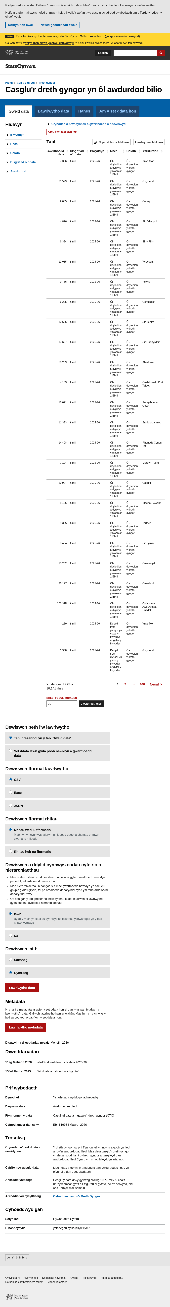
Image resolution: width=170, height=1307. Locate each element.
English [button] (103, 53)
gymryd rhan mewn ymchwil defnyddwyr (48, 43)
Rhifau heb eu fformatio (32, 851)
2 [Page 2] (125, 684)
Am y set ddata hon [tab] (117, 111)
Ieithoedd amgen (57, 1282)
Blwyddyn (97, 151)
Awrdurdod (150, 151)
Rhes (114, 151)
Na (16, 936)
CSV (17, 780)
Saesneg (21, 960)
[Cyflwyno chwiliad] (161, 53)
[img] (20, 66)
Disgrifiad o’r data (77, 152)
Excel (18, 793)
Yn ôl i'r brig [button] (19, 1257)
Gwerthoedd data (55, 152)
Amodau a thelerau (112, 1277)
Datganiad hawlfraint (54, 1277)
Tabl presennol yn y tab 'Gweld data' (42, 738)
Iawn (17, 914)
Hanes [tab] (84, 111)
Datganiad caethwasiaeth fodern (24, 1282)
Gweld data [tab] (19, 111)
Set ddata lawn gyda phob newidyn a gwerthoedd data (53, 753)
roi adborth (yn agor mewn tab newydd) (115, 36)
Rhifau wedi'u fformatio (32, 830)
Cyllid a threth (26, 82)
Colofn (131, 151)
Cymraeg (21, 973)
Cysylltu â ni (12, 1277)
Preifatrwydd (89, 1277)
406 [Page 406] (142, 684)
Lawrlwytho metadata (26, 1027)
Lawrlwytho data (22, 988)
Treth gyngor (47, 82)
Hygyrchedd (31, 1277)
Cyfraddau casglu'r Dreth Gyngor (76, 1196)
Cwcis (74, 1277)
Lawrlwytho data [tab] (53, 111)
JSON (18, 806)
